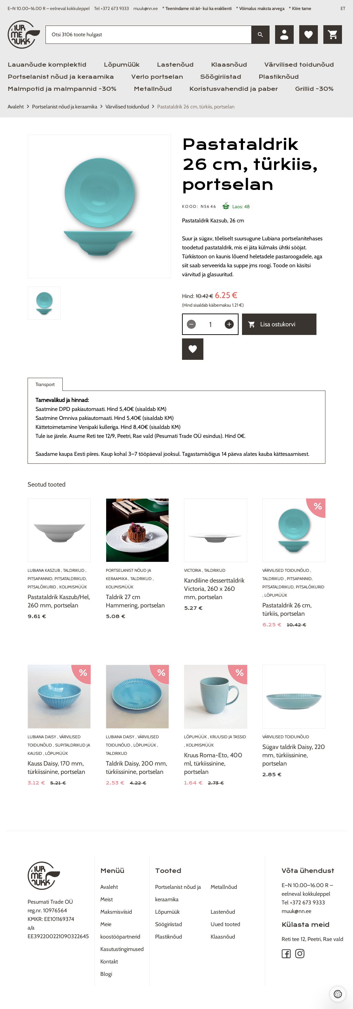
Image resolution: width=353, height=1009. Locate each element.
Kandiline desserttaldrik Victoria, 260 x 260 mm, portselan (214, 589)
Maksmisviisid (116, 912)
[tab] (44, 303)
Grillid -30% (314, 89)
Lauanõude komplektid (47, 64)
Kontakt (109, 961)
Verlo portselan (157, 77)
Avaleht (16, 107)
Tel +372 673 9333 (111, 8)
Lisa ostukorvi (271, 324)
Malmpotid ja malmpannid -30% (62, 89)
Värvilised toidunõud (299, 64)
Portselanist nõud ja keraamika (61, 77)
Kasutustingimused (122, 949)
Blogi (106, 974)
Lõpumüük (122, 64)
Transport (45, 386)
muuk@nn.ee (145, 8)
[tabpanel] (99, 206)
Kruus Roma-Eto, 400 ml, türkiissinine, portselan (213, 763)
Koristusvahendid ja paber (233, 89)
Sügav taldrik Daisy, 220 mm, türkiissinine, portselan (293, 755)
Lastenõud (175, 64)
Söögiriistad (220, 77)
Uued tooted (225, 924)
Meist (106, 899)
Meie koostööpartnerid (120, 930)
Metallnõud (153, 89)
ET (343, 8)
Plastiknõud (279, 77)
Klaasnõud (229, 64)
